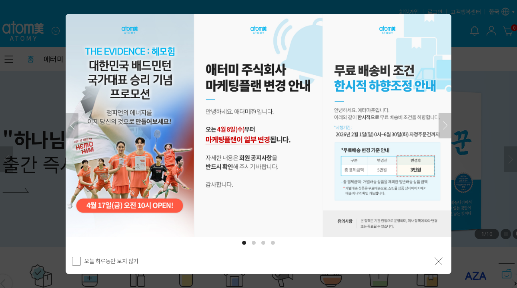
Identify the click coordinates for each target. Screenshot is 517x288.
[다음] (445, 125)
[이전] (72, 125)
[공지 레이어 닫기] (438, 261)
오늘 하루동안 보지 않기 (111, 261)
